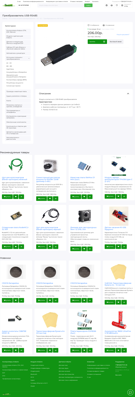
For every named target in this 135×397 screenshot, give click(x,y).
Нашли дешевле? (123, 34)
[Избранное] (116, 5)
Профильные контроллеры (11, 378)
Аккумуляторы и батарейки (16, 72)
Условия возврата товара (95, 371)
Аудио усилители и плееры (16, 96)
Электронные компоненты (16, 122)
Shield (33, 386)
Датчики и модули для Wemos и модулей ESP (14, 42)
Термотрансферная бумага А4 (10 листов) (50, 332)
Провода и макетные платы (16, 91)
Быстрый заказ (116, 41)
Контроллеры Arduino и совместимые (15, 370)
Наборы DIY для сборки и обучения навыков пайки (15, 48)
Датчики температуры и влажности (71, 377)
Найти (88, 5)
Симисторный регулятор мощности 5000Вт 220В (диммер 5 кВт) (48, 179)
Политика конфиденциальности (33, 1)
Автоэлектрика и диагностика (12, 138)
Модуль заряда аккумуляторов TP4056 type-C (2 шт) (118, 179)
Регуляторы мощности (14, 83)
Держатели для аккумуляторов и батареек (16, 76)
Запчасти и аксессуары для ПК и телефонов (16, 132)
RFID (32, 377)
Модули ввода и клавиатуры (40, 368)
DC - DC (9, 66)
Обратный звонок (121, 367)
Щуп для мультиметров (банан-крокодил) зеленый (14, 178)
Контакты (95, 1)
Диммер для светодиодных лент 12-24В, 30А (83, 228)
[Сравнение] (111, 5)
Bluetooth (34, 374)
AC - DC (9, 63)
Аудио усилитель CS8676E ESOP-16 (14, 332)
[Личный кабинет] (107, 5)
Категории (24, 5)
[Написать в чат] (130, 392)
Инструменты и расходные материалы (16, 117)
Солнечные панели (13, 86)
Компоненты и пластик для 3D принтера (16, 127)
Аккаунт (87, 1)
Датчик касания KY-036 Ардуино (115, 228)
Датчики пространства (66, 374)
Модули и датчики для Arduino (14, 37)
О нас (19, 1)
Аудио (33, 380)
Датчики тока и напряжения (68, 380)
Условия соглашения (94, 374)
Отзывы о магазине (76, 1)
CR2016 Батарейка (10, 283)
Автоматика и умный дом (15, 53)
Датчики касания (64, 371)
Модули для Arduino (37, 365)
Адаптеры (10, 69)
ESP (3, 373)
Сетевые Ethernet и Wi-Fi (39, 383)
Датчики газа (63, 365)
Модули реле (35, 371)
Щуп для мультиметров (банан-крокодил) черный (48, 228)
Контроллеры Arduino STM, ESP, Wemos (16, 31)
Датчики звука (63, 368)
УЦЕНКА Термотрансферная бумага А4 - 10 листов (118, 284)
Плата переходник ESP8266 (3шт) (83, 332)
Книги (8, 101)
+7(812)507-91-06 (122, 1)
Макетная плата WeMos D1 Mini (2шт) (82, 178)
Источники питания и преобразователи (17, 58)
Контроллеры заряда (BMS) (16, 80)
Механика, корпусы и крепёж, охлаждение (14, 105)
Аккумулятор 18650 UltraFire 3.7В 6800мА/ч (118, 332)
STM (3, 376)
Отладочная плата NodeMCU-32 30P (15, 228)
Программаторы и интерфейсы (13, 111)
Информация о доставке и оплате (57, 1)
